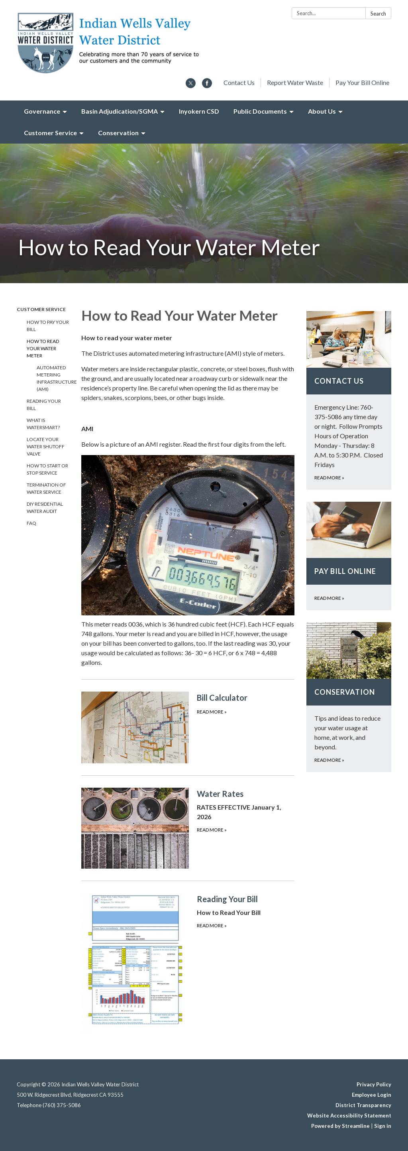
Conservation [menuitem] (118, 132)
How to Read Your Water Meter (43, 348)
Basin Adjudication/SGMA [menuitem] (119, 111)
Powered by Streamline (340, 1126)
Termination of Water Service (46, 488)
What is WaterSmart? (43, 423)
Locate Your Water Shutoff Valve (46, 446)
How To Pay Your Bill (48, 325)
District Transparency (363, 1105)
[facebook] (207, 85)
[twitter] (191, 85)
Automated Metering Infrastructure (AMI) (53, 378)
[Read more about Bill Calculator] (188, 727)
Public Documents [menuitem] (260, 111)
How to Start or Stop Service (47, 469)
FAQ (31, 523)
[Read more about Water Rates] (188, 828)
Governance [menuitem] (42, 111)
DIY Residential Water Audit (45, 507)
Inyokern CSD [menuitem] (199, 111)
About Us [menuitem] (322, 111)
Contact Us (239, 82)
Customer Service (41, 309)
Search (378, 13)
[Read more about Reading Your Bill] (188, 963)
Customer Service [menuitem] (50, 132)
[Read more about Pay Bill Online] (348, 556)
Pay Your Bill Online (362, 82)
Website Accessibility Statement (349, 1115)
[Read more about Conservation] (348, 697)
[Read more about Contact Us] (348, 400)
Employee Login (371, 1095)
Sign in (382, 1126)
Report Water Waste (295, 82)
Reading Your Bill (44, 404)
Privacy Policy (374, 1084)
